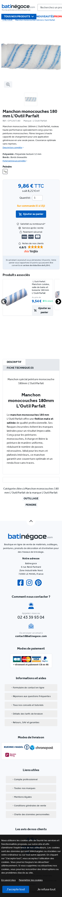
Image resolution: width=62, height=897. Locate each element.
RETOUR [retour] (7, 20)
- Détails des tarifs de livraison (27, 713)
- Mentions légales (22, 797)
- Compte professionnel (25, 779)
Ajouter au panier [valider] (31, 214)
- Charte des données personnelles (30, 814)
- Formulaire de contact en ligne (27, 687)
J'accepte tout (15, 889)
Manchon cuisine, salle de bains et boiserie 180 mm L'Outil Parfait (41, 288)
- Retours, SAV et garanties (25, 722)
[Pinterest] (39, 582)
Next (56, 300)
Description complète (13, 147)
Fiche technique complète (15, 161)
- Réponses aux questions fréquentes (31, 696)
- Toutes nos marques (23, 788)
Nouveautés (45, 16)
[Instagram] (30, 582)
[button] (31, 880)
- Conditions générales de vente (29, 805)
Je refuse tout (46, 889)
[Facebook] (22, 582)
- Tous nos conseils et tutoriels (27, 705)
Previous (1, 300)
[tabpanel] (31, 422)
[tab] (14, 362)
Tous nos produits (19, 16)
